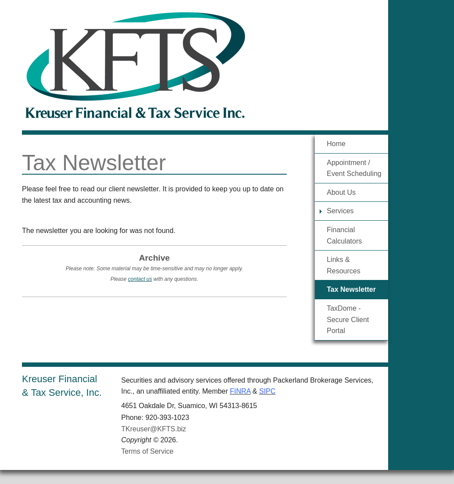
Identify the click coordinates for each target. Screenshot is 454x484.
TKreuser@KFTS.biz (153, 429)
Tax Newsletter (351, 289)
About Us (341, 192)
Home (336, 143)
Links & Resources (343, 265)
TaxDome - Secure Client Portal (348, 319)
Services (340, 211)
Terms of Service (147, 451)
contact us (140, 279)
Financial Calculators (344, 235)
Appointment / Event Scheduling (354, 168)
